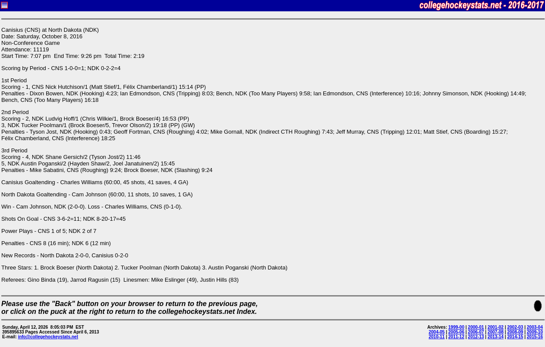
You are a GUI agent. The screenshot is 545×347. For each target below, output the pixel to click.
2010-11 (437, 336)
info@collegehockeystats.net (48, 336)
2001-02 (495, 327)
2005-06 (456, 332)
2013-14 (495, 336)
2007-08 (495, 332)
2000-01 (476, 327)
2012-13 (476, 336)
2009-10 (535, 332)
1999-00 (456, 327)
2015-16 (535, 336)
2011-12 (456, 336)
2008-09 (515, 332)
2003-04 (535, 327)
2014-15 (515, 336)
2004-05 (437, 332)
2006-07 (476, 332)
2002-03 (515, 327)
